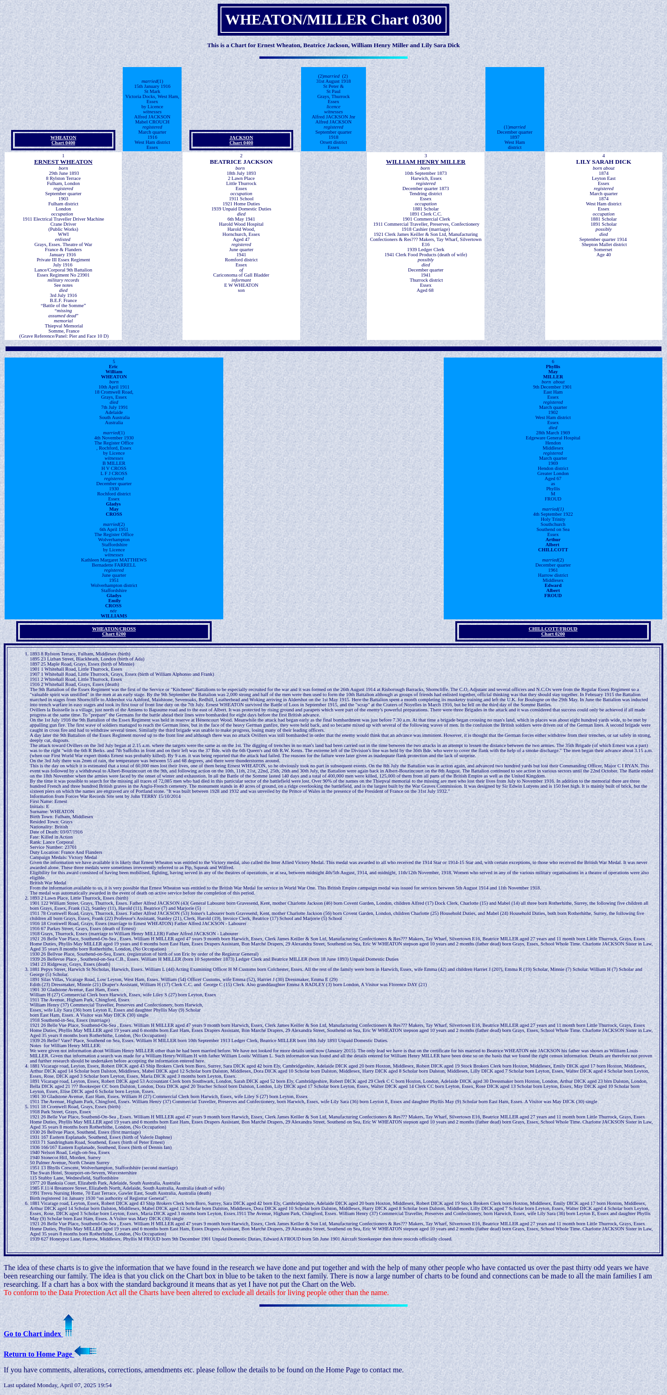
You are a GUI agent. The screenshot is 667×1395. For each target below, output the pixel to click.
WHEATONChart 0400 (63, 140)
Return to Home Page (50, 1354)
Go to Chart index (39, 1334)
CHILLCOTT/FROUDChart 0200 (553, 631)
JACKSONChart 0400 (241, 140)
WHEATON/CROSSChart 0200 (114, 631)
